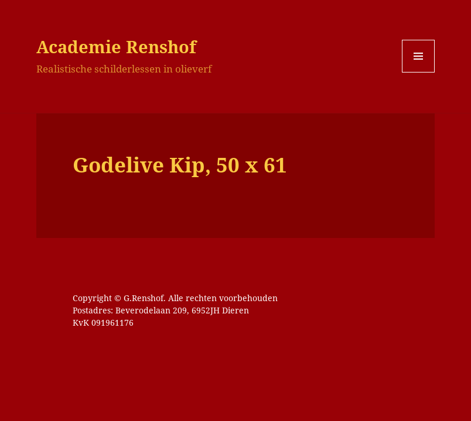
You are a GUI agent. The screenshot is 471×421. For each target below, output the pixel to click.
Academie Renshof (116, 46)
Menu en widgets (418, 72)
